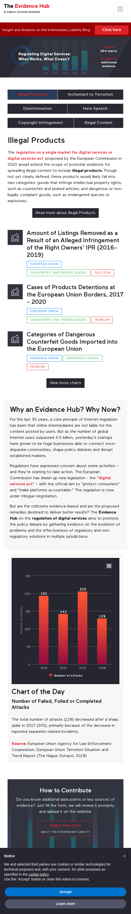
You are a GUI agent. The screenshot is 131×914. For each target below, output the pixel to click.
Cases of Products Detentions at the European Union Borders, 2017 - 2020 (75, 295)
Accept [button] (65, 892)
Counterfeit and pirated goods (58, 272)
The (26, 6)
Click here (111, 30)
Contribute (109, 58)
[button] (124, 856)
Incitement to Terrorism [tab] (90, 95)
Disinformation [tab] (37, 109)
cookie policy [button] (38, 874)
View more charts (65, 383)
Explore (108, 47)
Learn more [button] (65, 904)
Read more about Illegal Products (65, 213)
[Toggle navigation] (120, 9)
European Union (44, 264)
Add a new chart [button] (65, 829)
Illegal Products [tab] (32, 95)
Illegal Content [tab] (99, 123)
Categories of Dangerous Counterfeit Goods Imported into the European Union (72, 342)
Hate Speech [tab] (95, 109)
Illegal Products (36, 141)
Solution (103, 272)
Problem (102, 319)
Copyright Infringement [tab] (40, 123)
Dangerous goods (82, 358)
